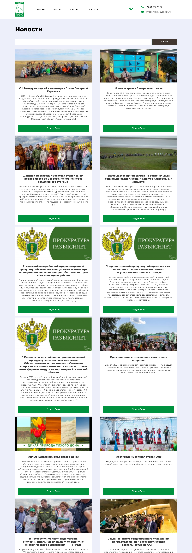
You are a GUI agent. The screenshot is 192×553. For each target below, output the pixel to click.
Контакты (93, 9)
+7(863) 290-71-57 (151, 7)
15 (98, 501)
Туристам (73, 9)
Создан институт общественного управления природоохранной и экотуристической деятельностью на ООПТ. (150, 432)
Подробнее (41, 143)
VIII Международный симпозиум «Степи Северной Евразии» (41, 90)
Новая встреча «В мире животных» (96, 90)
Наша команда (71, 531)
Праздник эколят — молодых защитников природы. (96, 305)
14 (93, 501)
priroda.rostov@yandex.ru (156, 12)
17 (108, 501)
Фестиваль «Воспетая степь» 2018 (41, 427)
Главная (41, 9)
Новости (57, 9)
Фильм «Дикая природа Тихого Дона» (150, 305)
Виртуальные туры (74, 521)
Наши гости (70, 536)
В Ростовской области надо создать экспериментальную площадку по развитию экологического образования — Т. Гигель (96, 433)
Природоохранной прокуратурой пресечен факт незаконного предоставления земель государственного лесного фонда (151, 196)
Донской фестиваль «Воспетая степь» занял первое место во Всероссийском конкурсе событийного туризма (150, 93)
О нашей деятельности (77, 526)
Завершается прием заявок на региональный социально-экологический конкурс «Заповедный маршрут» (41, 196)
